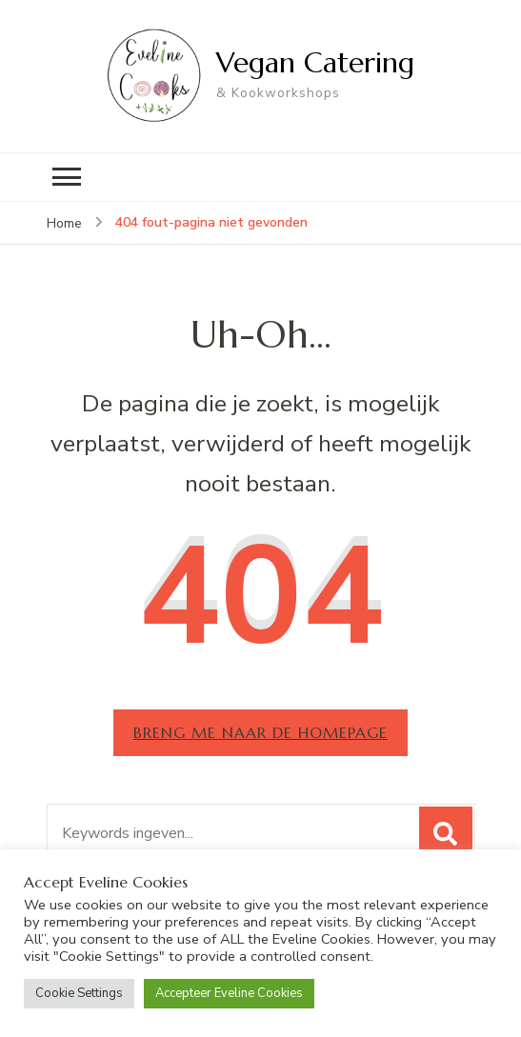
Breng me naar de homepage (260, 732)
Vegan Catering (315, 62)
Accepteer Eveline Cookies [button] (229, 993)
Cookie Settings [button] (79, 993)
